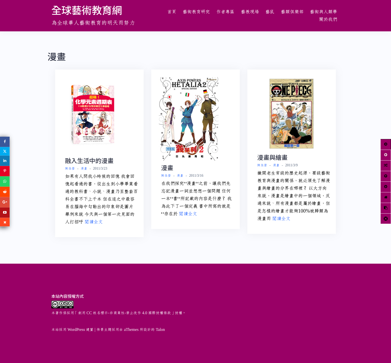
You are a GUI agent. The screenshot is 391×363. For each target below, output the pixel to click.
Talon (160, 330)
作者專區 (225, 11)
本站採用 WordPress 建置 (72, 330)
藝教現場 (250, 11)
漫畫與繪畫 (272, 157)
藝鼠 (269, 11)
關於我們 (328, 19)
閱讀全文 (93, 221)
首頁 (171, 11)
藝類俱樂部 (292, 11)
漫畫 (84, 168)
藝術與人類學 (323, 11)
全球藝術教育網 (86, 10)
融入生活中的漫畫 (89, 160)
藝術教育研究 (196, 11)
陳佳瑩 (70, 168)
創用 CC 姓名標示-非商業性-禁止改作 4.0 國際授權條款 (124, 313)
